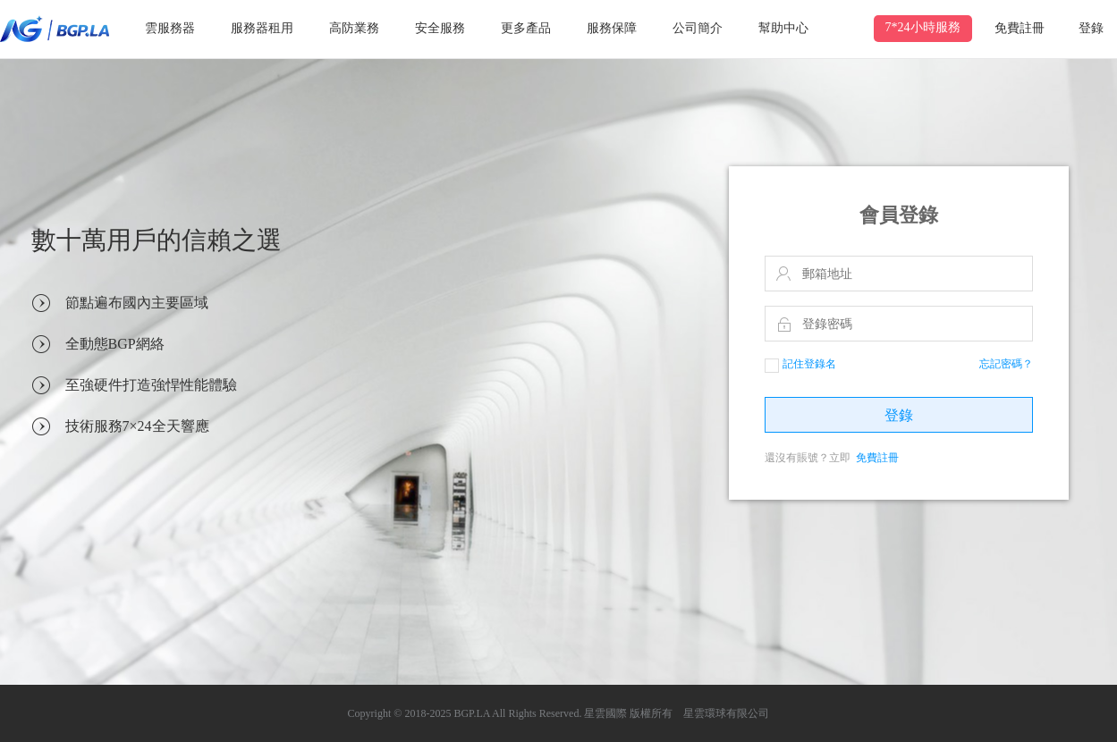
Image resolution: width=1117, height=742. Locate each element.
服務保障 (612, 28)
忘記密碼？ (1006, 364)
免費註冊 (1019, 28)
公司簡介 (698, 28)
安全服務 (440, 28)
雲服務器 (170, 28)
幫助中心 (783, 28)
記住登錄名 (800, 364)
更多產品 (526, 28)
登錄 (1091, 28)
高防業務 (354, 28)
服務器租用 (262, 28)
